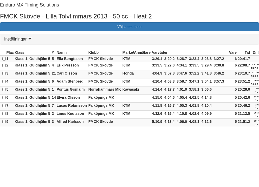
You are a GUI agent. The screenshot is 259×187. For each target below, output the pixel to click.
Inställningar (18, 39)
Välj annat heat (129, 27)
